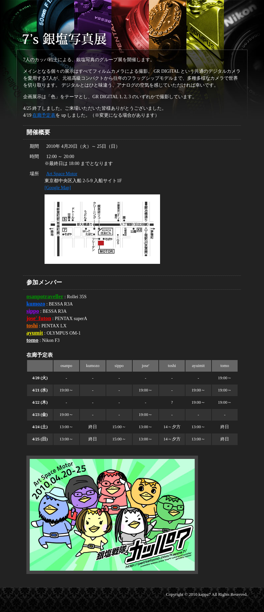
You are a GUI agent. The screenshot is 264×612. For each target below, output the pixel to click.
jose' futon (38, 318)
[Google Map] (58, 187)
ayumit (34, 333)
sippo (32, 311)
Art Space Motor (61, 173)
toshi (32, 325)
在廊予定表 (43, 115)
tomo (32, 340)
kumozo (35, 304)
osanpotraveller (44, 296)
